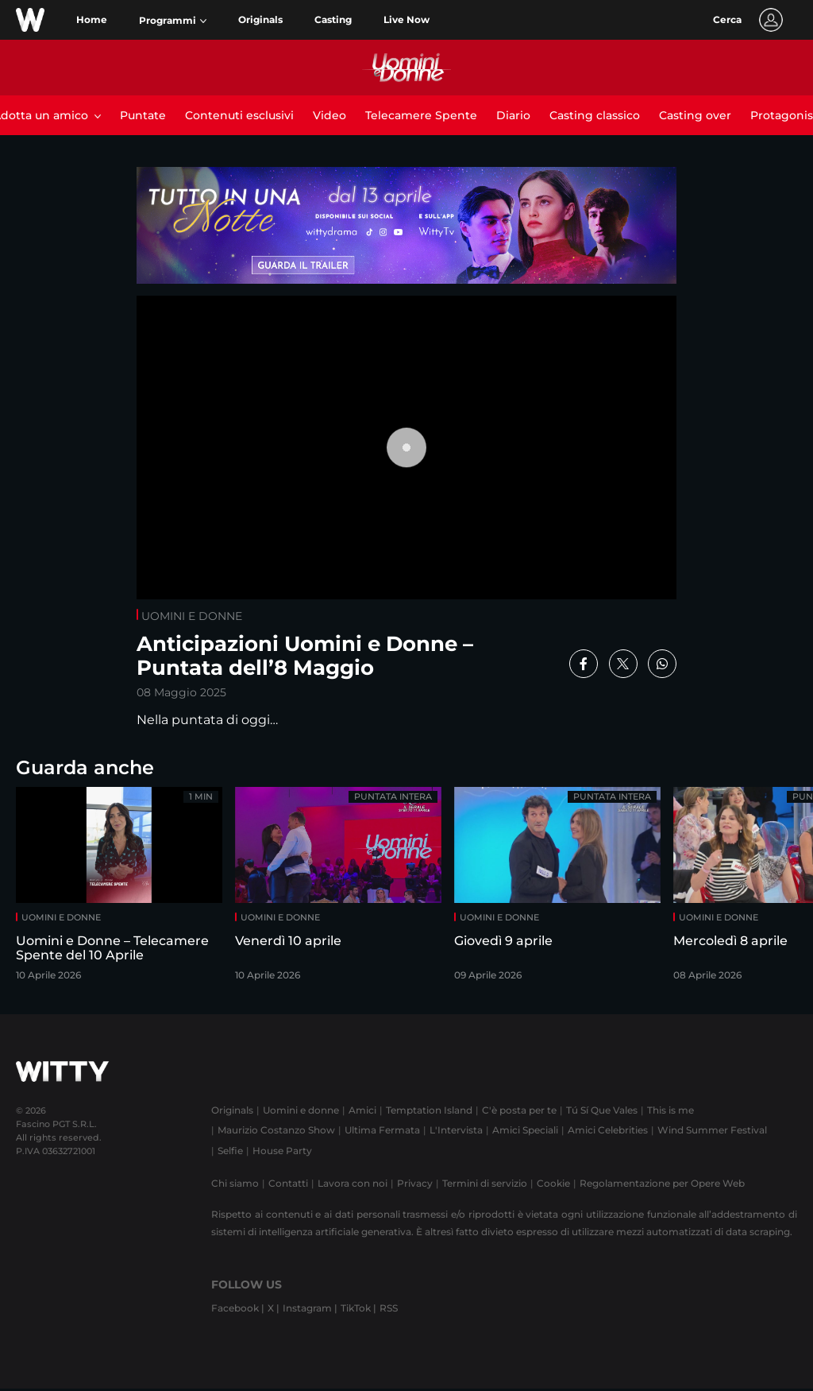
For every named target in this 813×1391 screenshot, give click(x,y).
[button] (172, 21)
